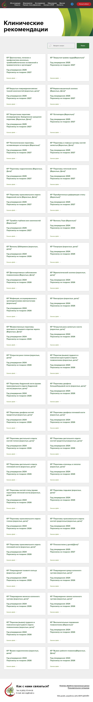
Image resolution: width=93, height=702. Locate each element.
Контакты (60, 5)
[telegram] (72, 4)
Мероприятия (27, 3)
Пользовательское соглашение (78, 688)
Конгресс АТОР (49, 5)
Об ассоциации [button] (15, 3)
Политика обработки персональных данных (74, 686)
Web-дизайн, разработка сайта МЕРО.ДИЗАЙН (73, 696)
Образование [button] (52, 3)
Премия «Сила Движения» (32, 5)
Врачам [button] (62, 3)
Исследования (40, 3)
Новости (17, 5)
